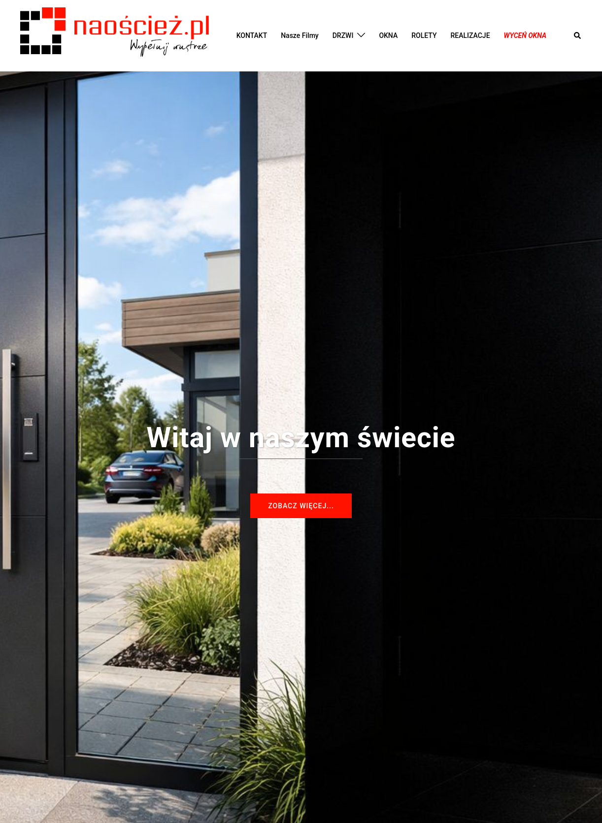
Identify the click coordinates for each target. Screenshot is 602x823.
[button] (578, 35)
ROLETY (423, 35)
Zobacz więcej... (301, 506)
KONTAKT (252, 35)
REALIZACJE (470, 35)
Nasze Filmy (300, 35)
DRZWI (343, 35)
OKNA (388, 35)
